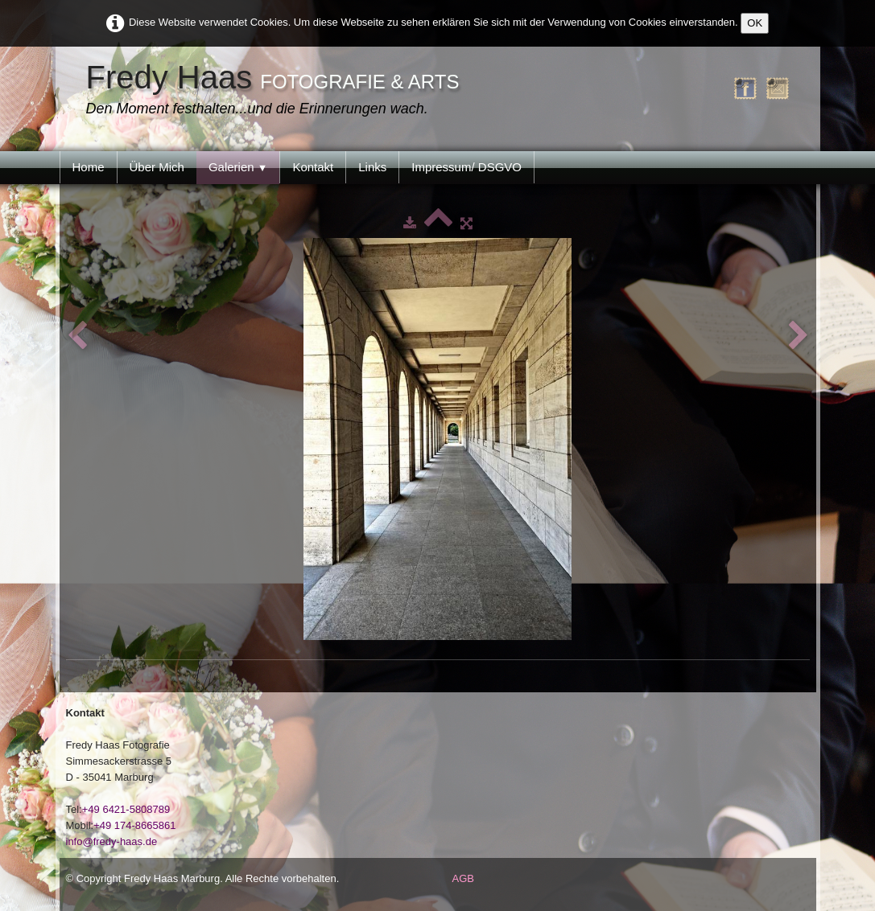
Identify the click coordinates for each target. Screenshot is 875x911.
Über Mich (157, 167)
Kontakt (312, 167)
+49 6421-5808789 (126, 809)
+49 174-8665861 (134, 825)
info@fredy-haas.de (112, 841)
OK (754, 23)
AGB (463, 878)
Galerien (238, 167)
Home (88, 167)
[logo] (277, 91)
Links (372, 167)
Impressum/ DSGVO (466, 167)
